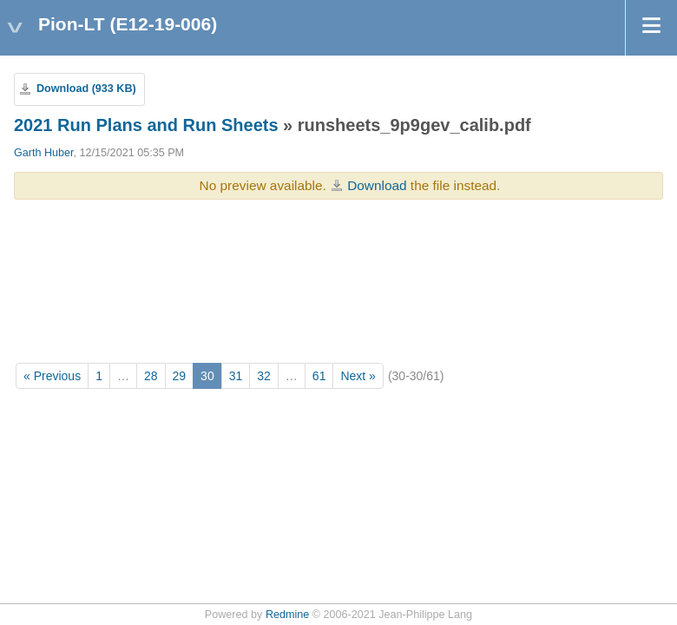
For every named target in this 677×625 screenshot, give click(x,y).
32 (264, 376)
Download (376, 185)
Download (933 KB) (86, 88)
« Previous (52, 376)
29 (180, 376)
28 (151, 376)
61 (319, 376)
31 (236, 376)
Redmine (287, 615)
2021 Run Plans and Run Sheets (146, 125)
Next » (357, 376)
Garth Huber (44, 153)
